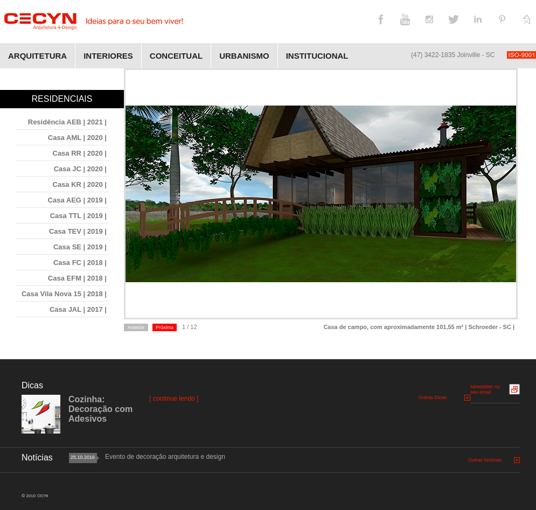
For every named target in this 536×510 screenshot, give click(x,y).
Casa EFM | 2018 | (77, 278)
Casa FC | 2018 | (80, 263)
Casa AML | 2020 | (77, 138)
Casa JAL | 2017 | (78, 309)
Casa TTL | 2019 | (78, 216)
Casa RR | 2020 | (80, 153)
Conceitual (176, 55)
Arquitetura (37, 55)
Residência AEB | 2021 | (67, 122)
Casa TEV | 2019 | (78, 231)
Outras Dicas (433, 397)
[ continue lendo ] (173, 398)
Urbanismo (244, 55)
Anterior (136, 327)
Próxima (164, 327)
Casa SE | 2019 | (80, 247)
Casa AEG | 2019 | (77, 200)
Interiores (108, 55)
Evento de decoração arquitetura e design (165, 456)
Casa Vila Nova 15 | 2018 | (64, 294)
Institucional (317, 55)
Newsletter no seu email (485, 389)
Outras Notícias (485, 460)
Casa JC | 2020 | (80, 169)
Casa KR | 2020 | (80, 184)
